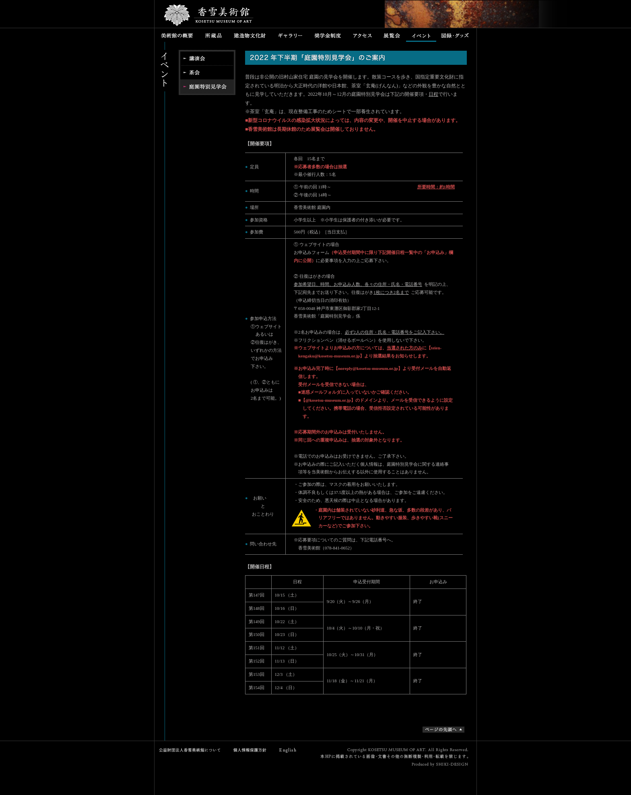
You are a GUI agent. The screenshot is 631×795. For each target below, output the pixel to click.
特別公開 (207, 87)
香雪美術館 (209, 16)
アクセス (362, 35)
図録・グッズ (456, 35)
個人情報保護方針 (248, 750)
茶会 (207, 72)
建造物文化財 (250, 35)
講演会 (207, 58)
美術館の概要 (177, 35)
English (288, 750)
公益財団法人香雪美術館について (192, 750)
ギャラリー (290, 35)
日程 (433, 94)
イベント (421, 35)
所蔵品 (213, 35)
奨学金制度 (327, 35)
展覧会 (392, 35)
